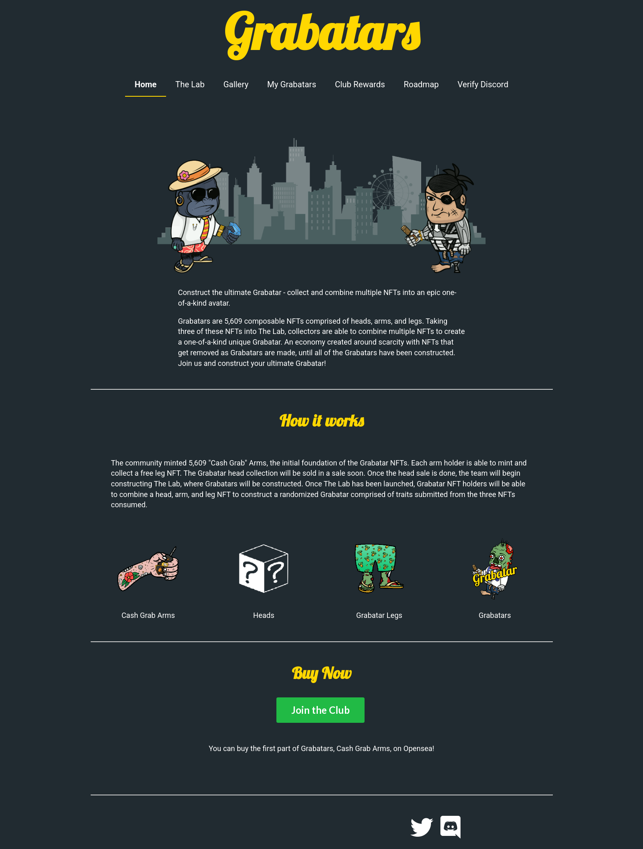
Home (146, 84)
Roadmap (421, 84)
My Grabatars (291, 84)
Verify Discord (483, 84)
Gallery (236, 84)
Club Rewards (360, 84)
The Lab (190, 84)
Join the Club (320, 710)
